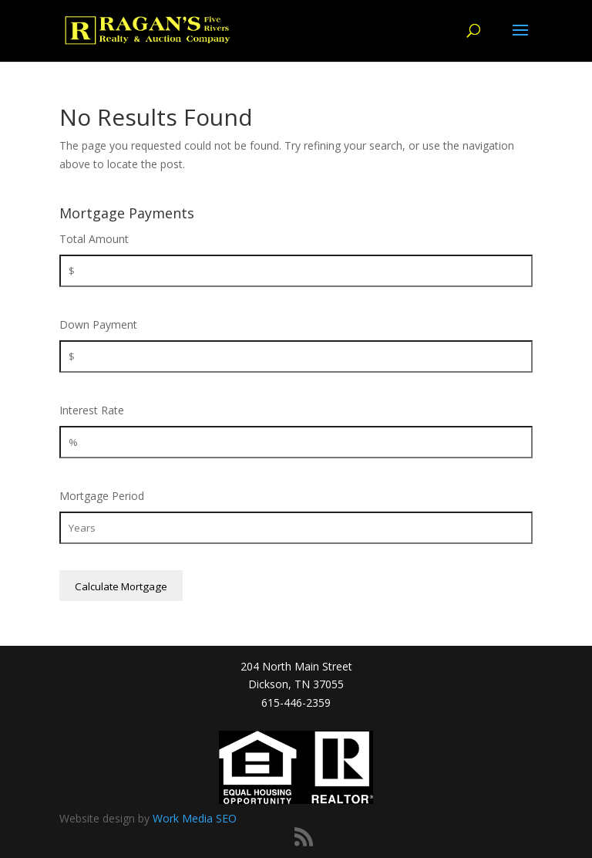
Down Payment (98, 324)
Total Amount (94, 238)
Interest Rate (91, 410)
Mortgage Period (101, 495)
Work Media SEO (195, 818)
